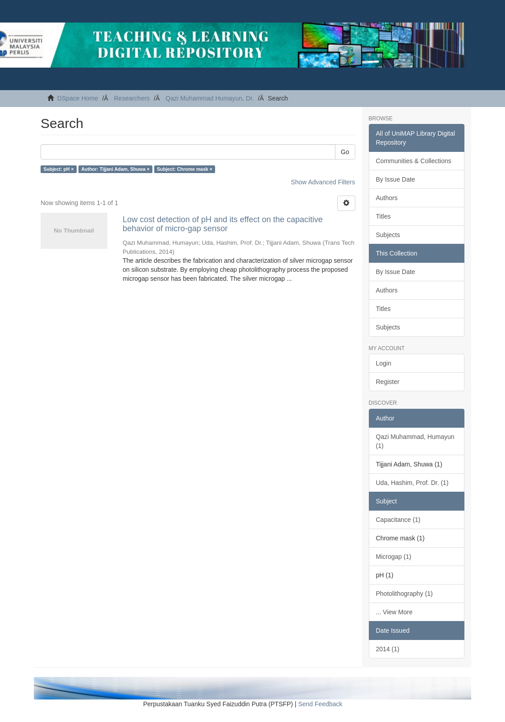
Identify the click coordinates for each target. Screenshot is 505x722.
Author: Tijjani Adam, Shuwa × (115, 169)
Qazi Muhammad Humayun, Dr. (209, 98)
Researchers (132, 98)
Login (383, 363)
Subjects (388, 234)
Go (345, 151)
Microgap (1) (394, 556)
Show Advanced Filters (323, 182)
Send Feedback (320, 704)
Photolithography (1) (404, 593)
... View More (394, 612)
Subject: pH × (58, 169)
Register (387, 381)
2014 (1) (387, 649)
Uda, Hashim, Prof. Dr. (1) (412, 482)
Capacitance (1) (398, 519)
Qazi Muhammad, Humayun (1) (415, 441)
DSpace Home (77, 98)
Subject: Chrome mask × (184, 169)
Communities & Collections (413, 161)
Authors (387, 197)
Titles (383, 216)
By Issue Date (395, 179)
